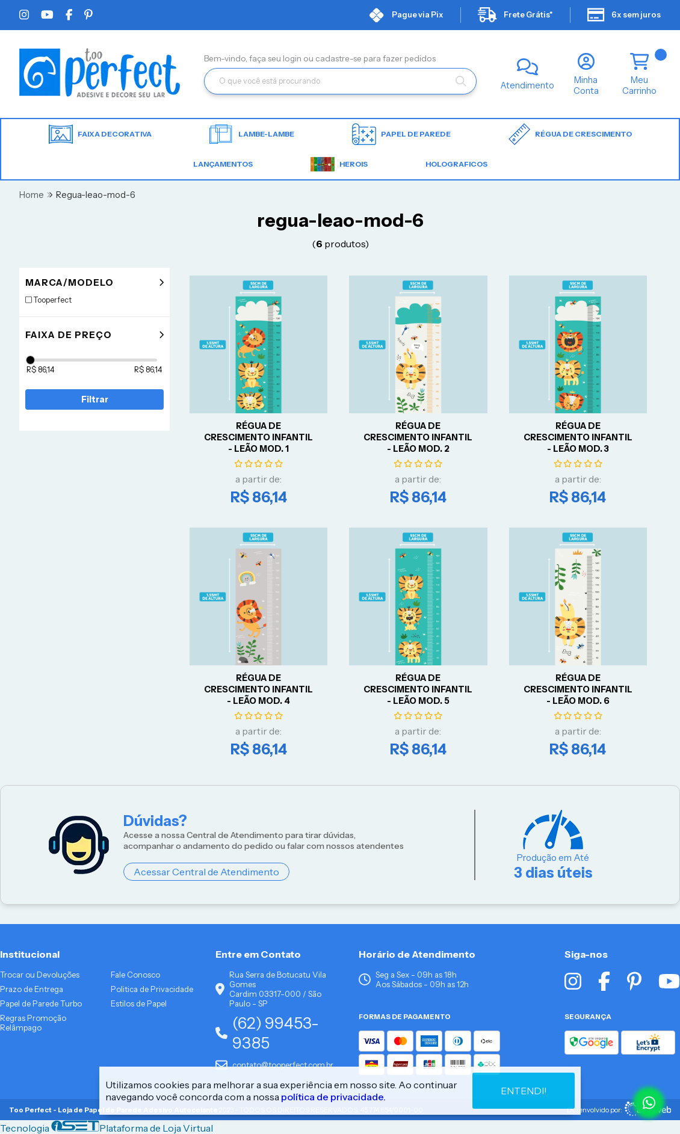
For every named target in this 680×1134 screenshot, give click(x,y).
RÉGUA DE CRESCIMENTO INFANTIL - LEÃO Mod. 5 (417, 689)
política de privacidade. (333, 1097)
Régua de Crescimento (570, 134)
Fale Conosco (135, 974)
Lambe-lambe (251, 134)
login (293, 58)
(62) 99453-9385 (267, 1033)
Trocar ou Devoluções (39, 974)
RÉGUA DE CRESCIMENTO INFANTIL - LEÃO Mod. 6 (578, 689)
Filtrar (94, 399)
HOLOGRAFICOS (456, 163)
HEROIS (339, 164)
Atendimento (527, 85)
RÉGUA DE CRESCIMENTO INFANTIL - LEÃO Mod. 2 (417, 437)
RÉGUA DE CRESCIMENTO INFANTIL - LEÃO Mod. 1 (258, 437)
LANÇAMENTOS (223, 163)
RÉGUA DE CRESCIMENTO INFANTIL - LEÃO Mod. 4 (258, 689)
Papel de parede (401, 134)
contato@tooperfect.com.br (274, 1065)
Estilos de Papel (139, 1003)
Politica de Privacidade (152, 989)
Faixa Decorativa (100, 134)
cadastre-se (339, 58)
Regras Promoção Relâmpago (33, 1022)
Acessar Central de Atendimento (206, 872)
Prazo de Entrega (31, 989)
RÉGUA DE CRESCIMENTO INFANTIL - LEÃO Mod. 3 (578, 437)
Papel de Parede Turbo (41, 1003)
